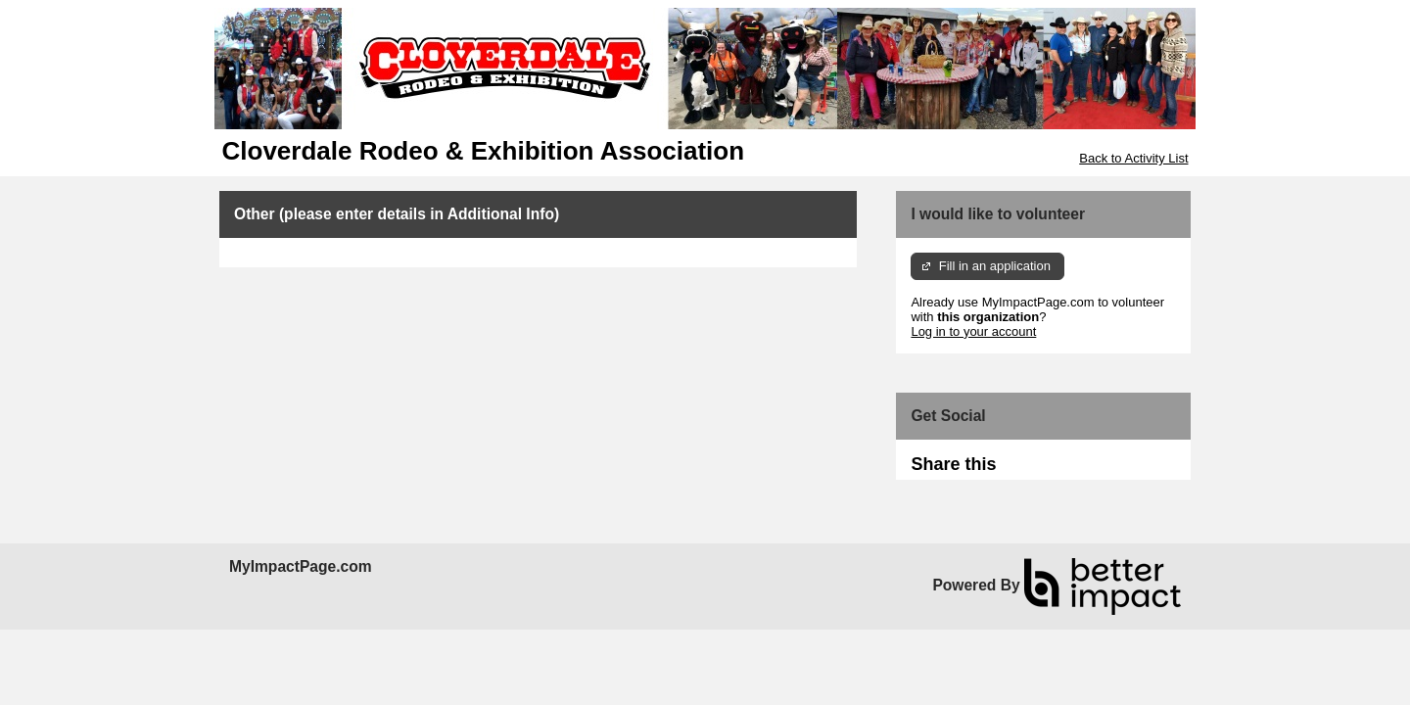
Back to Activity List (1133, 158)
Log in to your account (973, 331)
